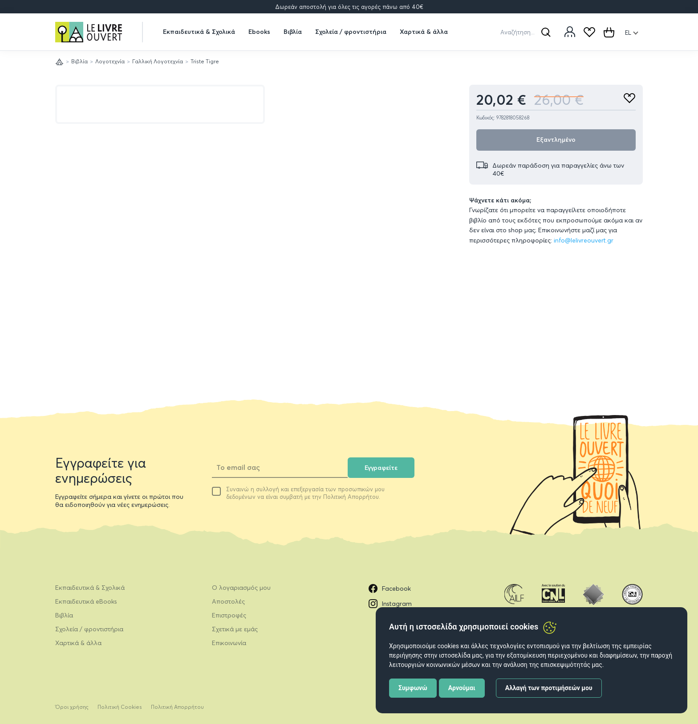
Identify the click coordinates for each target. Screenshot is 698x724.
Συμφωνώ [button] (412, 687)
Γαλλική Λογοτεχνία (157, 61)
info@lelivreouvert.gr (583, 240)
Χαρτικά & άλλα (424, 32)
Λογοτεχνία (110, 61)
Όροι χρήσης (72, 706)
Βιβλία (293, 32)
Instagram (390, 603)
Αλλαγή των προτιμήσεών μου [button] (548, 687)
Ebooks (259, 32)
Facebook (390, 588)
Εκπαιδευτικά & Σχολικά (199, 32)
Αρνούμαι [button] (461, 687)
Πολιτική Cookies (119, 706)
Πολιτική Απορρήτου (177, 706)
